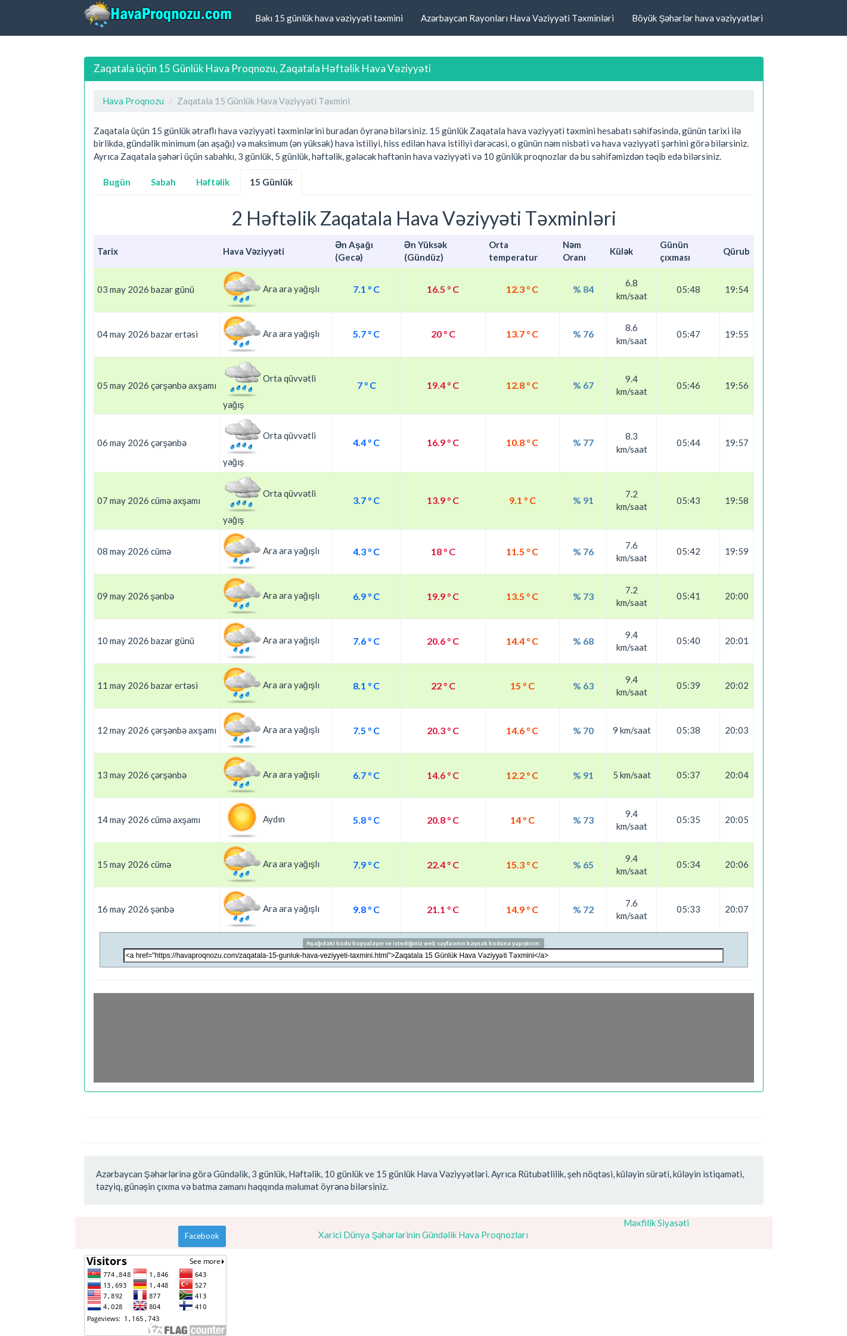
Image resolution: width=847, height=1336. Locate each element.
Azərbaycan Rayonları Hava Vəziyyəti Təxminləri (517, 18)
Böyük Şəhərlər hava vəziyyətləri (697, 18)
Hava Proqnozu (133, 100)
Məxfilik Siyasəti (656, 1222)
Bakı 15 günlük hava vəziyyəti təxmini (329, 18)
